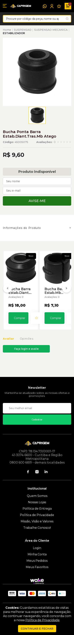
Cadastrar (37, 419)
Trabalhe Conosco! (37, 527)
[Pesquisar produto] (67, 18)
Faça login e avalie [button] (26, 348)
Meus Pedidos (37, 560)
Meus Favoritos (37, 567)
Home (7, 29)
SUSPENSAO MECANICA (51, 29)
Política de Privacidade (37, 515)
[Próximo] (66, 289)
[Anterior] (7, 289)
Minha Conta (37, 554)
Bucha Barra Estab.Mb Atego (56, 291)
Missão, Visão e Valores (37, 521)
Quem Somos (37, 496)
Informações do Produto (22, 228)
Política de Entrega (37, 508)
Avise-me (37, 201)
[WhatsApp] (45, 6)
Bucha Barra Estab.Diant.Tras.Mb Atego (20, 291)
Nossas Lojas (37, 502)
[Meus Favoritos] (59, 6)
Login (37, 548)
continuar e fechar (37, 628)
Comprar (19, 318)
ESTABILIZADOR (14, 33)
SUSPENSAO (22, 29)
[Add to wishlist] (36, 318)
